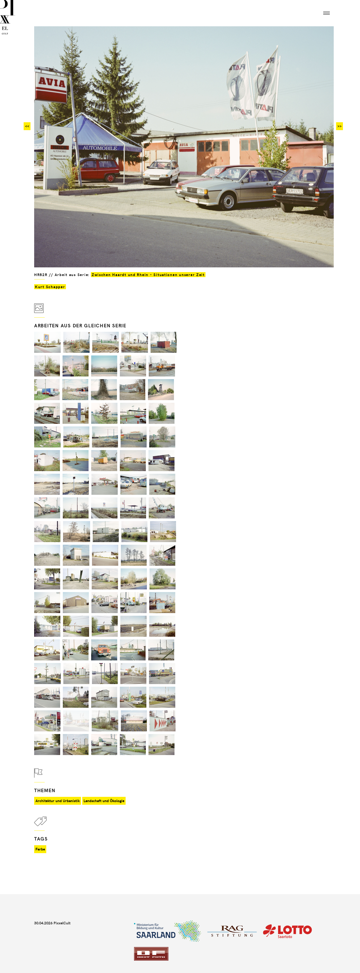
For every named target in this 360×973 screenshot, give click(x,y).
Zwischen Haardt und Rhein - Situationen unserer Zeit (148, 274)
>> (339, 126)
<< (27, 126)
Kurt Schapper (50, 286)
